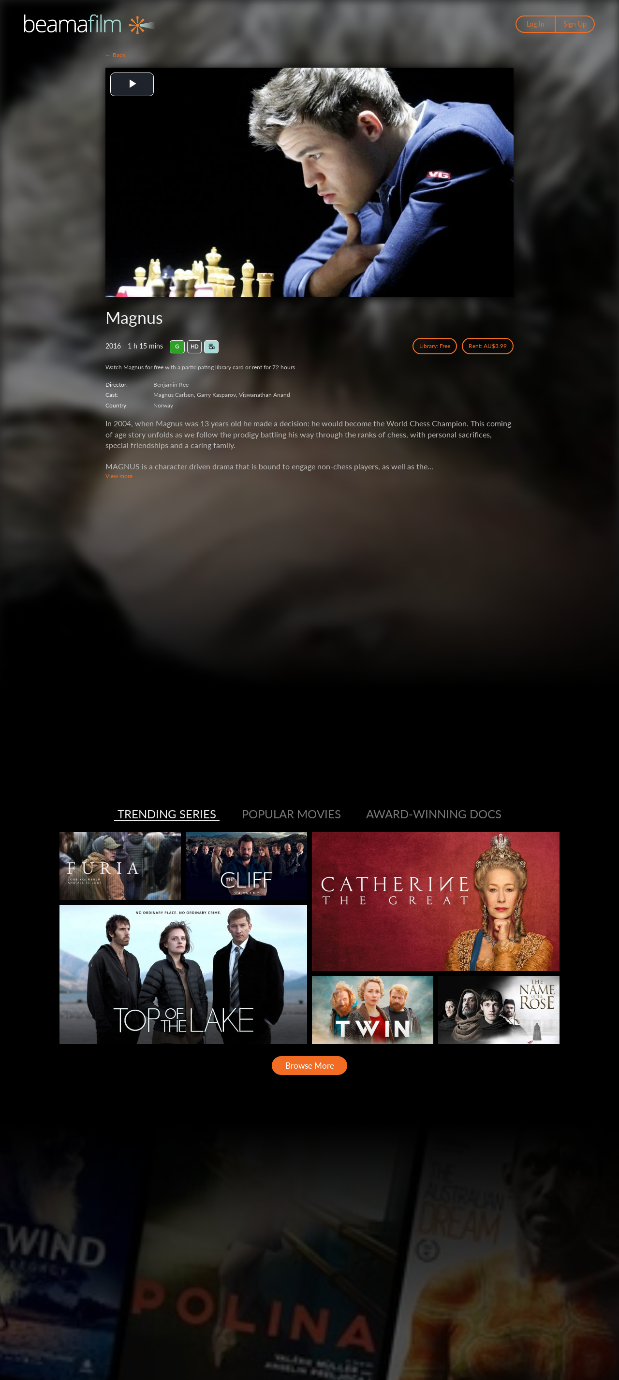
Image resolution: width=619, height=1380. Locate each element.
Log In (536, 24)
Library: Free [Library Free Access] (434, 345)
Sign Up (575, 24)
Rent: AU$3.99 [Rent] (488, 345)
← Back (115, 54)
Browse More (309, 1065)
